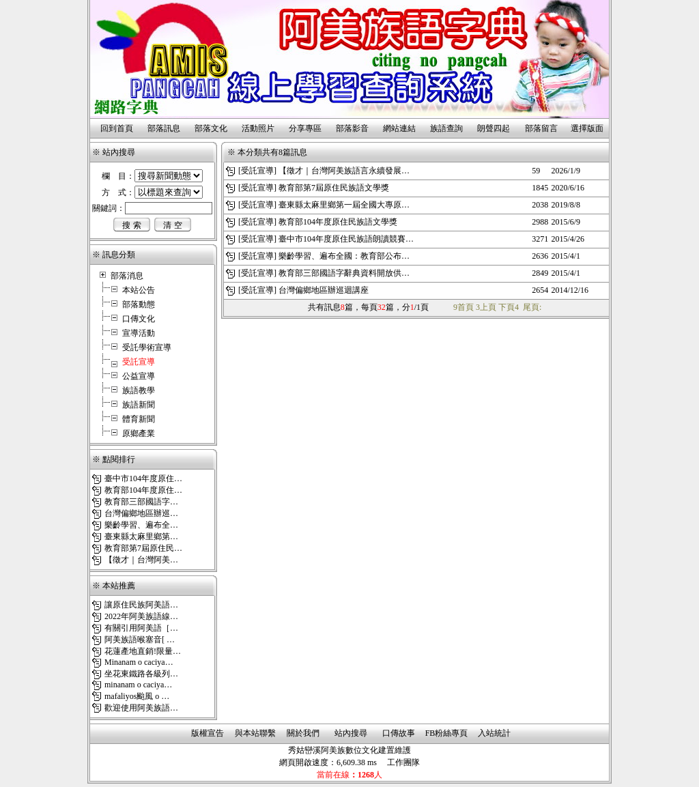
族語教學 (138, 390)
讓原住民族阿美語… (141, 605)
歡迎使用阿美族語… (141, 708)
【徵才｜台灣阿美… (141, 559)
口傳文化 (138, 319)
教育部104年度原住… (143, 490)
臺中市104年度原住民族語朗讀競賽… (346, 239)
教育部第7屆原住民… (143, 548)
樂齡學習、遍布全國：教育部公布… (344, 256)
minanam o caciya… (138, 684)
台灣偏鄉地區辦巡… (141, 513)
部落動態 (138, 304)
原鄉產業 (138, 433)
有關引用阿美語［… (141, 628)
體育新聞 (138, 419)
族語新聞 (138, 405)
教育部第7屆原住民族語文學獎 (334, 187)
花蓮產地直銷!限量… (142, 651)
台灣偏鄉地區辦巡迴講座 (324, 290)
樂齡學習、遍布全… (141, 525)
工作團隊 (403, 762)
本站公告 (138, 290)
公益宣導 (138, 376)
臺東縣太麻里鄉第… (141, 536)
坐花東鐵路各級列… (141, 673)
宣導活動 (138, 333)
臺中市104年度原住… (143, 478)
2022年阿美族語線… (141, 616)
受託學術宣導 (146, 347)
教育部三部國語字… (141, 501)
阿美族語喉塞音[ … (139, 639)
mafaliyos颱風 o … (136, 696)
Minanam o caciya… (138, 662)
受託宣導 (257, 170)
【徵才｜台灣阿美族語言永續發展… (344, 170)
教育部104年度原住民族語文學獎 (338, 222)
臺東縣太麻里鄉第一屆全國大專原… (344, 205)
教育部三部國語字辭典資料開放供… (344, 273)
